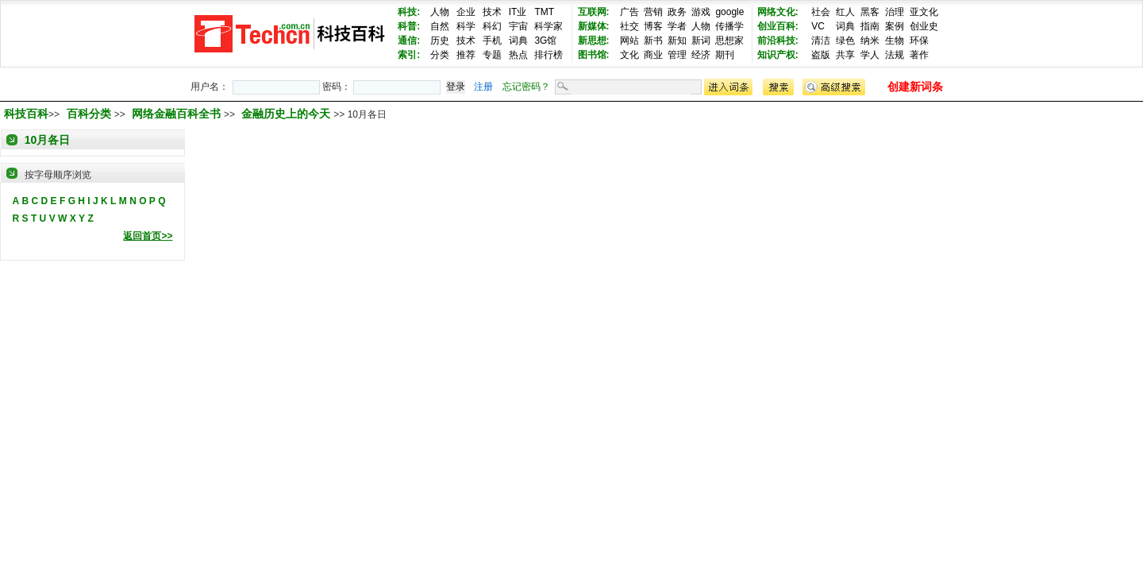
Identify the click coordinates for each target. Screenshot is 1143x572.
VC (818, 26)
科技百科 (26, 113)
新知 (677, 40)
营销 (653, 11)
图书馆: (594, 54)
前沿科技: (778, 40)
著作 (919, 54)
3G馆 (545, 40)
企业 (465, 11)
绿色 (845, 40)
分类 (439, 54)
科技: (409, 11)
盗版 (820, 54)
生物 (894, 40)
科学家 (548, 26)
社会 (820, 11)
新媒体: (594, 26)
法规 (894, 54)
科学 (465, 26)
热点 (518, 54)
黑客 (869, 11)
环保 (919, 40)
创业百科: (778, 26)
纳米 (869, 40)
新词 (700, 40)
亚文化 (924, 11)
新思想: (594, 40)
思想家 (729, 40)
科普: (409, 26)
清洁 (820, 40)
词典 (518, 40)
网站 (629, 40)
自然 (439, 26)
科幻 (492, 26)
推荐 (465, 54)
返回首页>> (147, 236)
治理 (894, 11)
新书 (653, 40)
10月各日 (48, 139)
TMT (544, 11)
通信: (409, 40)
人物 (439, 11)
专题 (492, 54)
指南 (869, 26)
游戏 (700, 11)
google (729, 11)
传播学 (729, 26)
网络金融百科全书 (178, 113)
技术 (492, 11)
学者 (677, 26)
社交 (629, 26)
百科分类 (89, 113)
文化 (629, 54)
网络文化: (778, 11)
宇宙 (518, 26)
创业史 (924, 26)
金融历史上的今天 (287, 113)
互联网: (594, 11)
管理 (677, 54)
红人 (845, 11)
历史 (439, 40)
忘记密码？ (526, 86)
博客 (653, 26)
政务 (677, 11)
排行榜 (548, 54)
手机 (492, 40)
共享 (845, 54)
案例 (894, 26)
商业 (653, 54)
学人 (869, 54)
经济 (700, 54)
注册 (483, 86)
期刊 (724, 54)
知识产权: (778, 54)
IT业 (518, 11)
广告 (629, 11)
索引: (409, 54)
